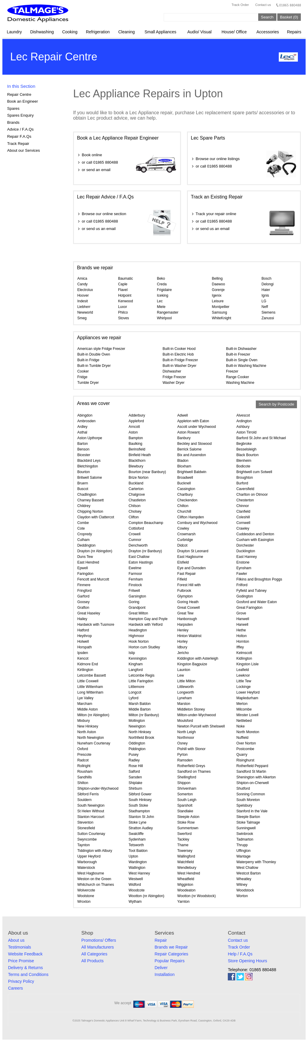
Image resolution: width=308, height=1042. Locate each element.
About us (16, 940)
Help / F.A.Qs (240, 954)
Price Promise (21, 960)
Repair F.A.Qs (19, 136)
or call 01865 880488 (100, 162)
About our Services (23, 150)
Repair (161, 940)
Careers (15, 988)
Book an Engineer (22, 101)
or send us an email (98, 228)
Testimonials (19, 947)
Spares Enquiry (20, 115)
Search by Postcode (276, 404)
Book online (92, 155)
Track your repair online (216, 214)
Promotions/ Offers (98, 940)
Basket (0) (289, 17)
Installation (165, 974)
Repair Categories (171, 954)
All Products (92, 960)
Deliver (161, 967)
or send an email (96, 170)
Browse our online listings (217, 159)
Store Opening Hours (247, 960)
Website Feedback (25, 954)
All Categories (94, 954)
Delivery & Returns (25, 967)
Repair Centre (19, 94)
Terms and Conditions (28, 974)
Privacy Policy (21, 981)
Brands (13, 122)
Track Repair (18, 143)
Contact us (263, 5)
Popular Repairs (170, 960)
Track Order (240, 5)
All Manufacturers (97, 947)
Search (267, 17)
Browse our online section (104, 214)
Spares (13, 108)
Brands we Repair (171, 947)
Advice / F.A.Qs (20, 129)
